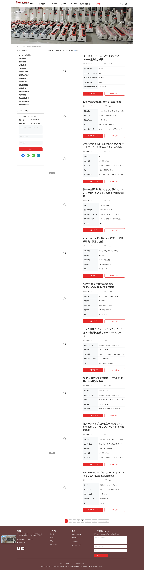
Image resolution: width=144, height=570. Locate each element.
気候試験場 (22, 95)
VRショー (73, 4)
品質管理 (52, 541)
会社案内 (52, 537)
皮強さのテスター (25, 75)
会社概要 (52, 534)
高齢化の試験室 (24, 91)
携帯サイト (68, 563)
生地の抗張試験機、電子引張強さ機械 (102, 101)
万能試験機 (22, 58)
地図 (61, 563)
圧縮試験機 (22, 68)
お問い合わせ (53, 544)
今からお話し (114, 93)
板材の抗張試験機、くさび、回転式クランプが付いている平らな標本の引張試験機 (103, 192)
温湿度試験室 (23, 81)
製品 (23, 46)
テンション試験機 (25, 55)
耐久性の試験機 (24, 101)
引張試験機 (22, 62)
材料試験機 (22, 65)
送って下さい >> (101, 555)
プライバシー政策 (79, 563)
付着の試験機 (23, 72)
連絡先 (30, 149)
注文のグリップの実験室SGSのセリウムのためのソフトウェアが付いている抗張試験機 (103, 427)
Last (94, 521)
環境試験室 (22, 78)
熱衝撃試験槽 (23, 85)
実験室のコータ (24, 105)
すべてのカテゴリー (77, 545)
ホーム (19, 46)
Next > (88, 521)
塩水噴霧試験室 (24, 98)
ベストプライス (93, 93)
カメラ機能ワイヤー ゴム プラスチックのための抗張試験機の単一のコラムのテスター (104, 332)
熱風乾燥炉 (22, 88)
